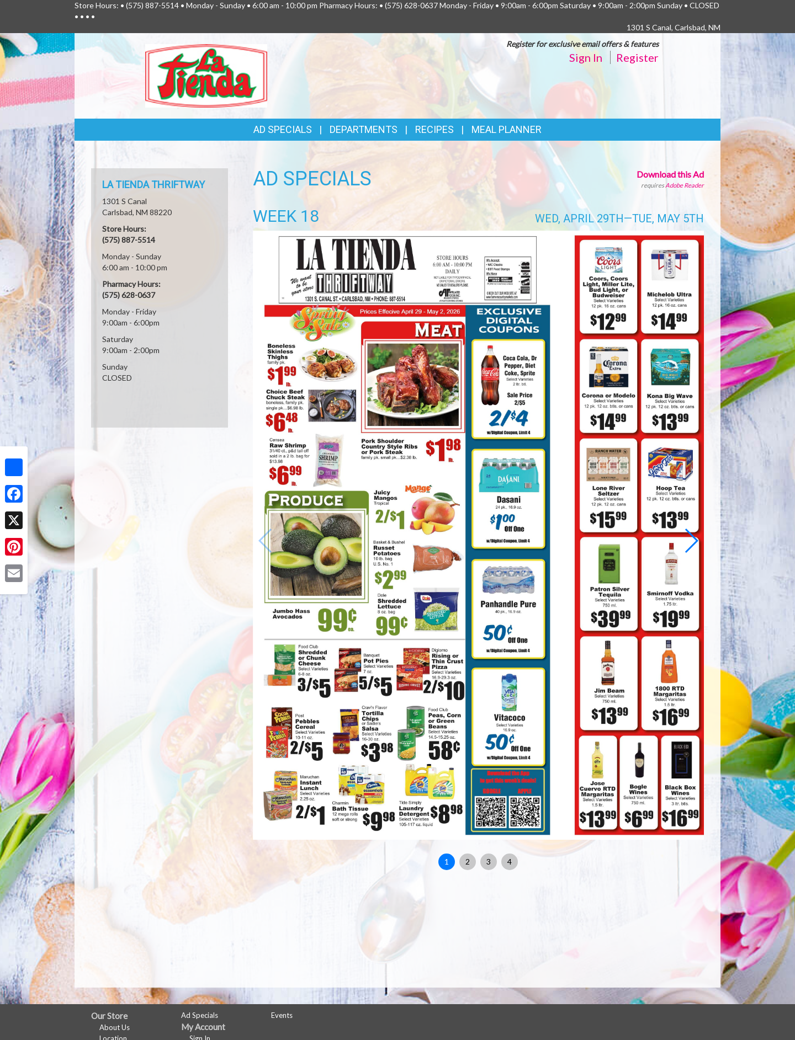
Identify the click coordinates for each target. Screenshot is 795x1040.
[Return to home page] (206, 74)
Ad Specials (282, 129)
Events (282, 1015)
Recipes (434, 129)
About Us (114, 1027)
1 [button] (446, 861)
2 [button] (467, 861)
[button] (690, 541)
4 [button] (509, 861)
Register (637, 57)
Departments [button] (364, 129)
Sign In (585, 57)
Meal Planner (506, 129)
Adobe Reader (684, 185)
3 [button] (488, 861)
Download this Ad (670, 174)
